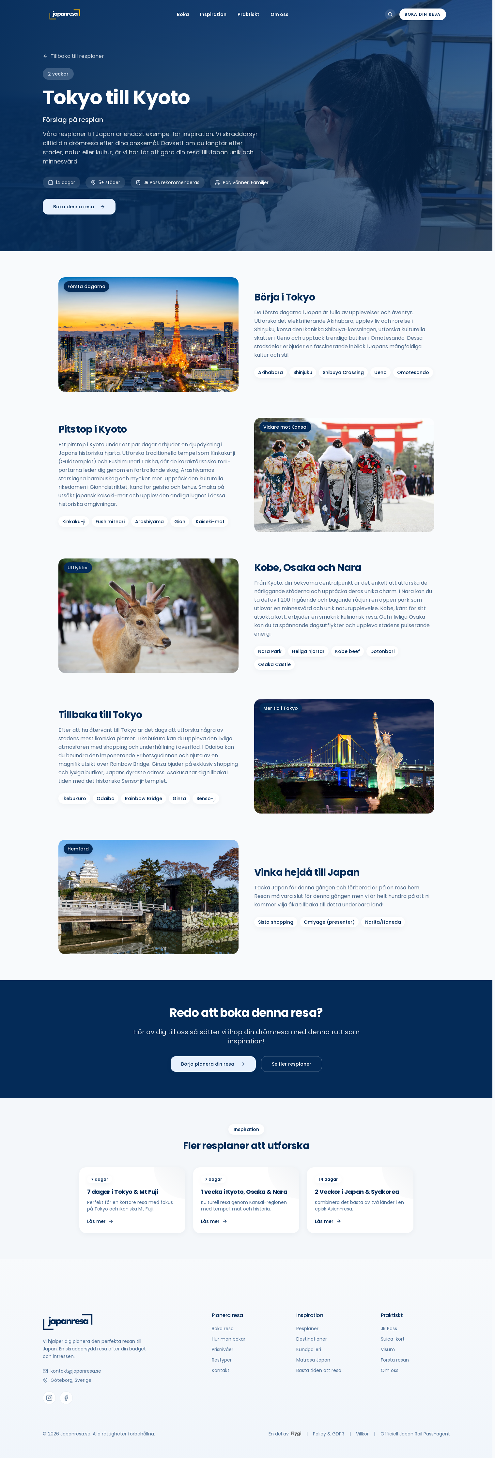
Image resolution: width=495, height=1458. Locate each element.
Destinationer (311, 1339)
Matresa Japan (313, 1360)
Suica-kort (393, 1339)
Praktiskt (248, 14)
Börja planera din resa (213, 1064)
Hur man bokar (228, 1339)
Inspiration (213, 14)
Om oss (279, 14)
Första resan (395, 1360)
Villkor (362, 1434)
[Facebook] (66, 1397)
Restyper (222, 1360)
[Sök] (390, 14)
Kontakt (220, 1370)
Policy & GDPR (328, 1434)
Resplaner (307, 1328)
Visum (388, 1349)
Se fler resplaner (291, 1064)
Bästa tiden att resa (318, 1370)
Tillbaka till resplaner (73, 56)
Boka (183, 14)
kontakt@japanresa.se (72, 1371)
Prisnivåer (222, 1349)
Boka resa (223, 1328)
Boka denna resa (79, 206)
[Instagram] (49, 1397)
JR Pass (389, 1328)
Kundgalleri (308, 1349)
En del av (285, 1434)
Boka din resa (423, 14)
